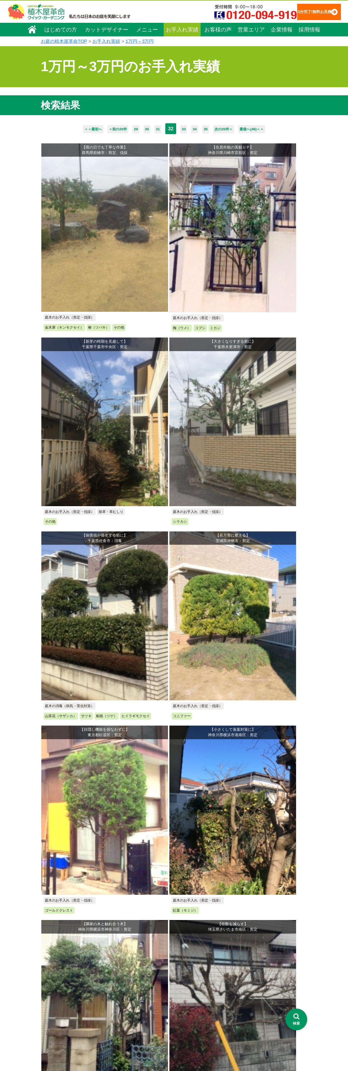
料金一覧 (124, 972)
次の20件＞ (239, 128)
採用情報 (309, 29)
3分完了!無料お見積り (303, 11)
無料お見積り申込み (156, 809)
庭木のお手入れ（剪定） (138, 979)
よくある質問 (193, 987)
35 (214, 128)
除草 (121, 995)
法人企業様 (53, 1000)
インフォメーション (199, 1050)
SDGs (184, 1030)
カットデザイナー (106, 29)
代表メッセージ (57, 978)
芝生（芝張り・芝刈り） (138, 1002)
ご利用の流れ (193, 979)
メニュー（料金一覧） (136, 960)
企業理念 (52, 970)
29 (125, 128)
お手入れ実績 (182, 29)
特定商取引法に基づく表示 (278, 969)
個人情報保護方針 (270, 962)
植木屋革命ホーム (131, 950)
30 (139, 128)
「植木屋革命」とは (199, 972)
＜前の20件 (100, 128)
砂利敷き (124, 1010)
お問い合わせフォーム (275, 983)
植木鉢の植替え (130, 1033)
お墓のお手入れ (130, 1040)
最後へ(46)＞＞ (277, 128)
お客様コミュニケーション (67, 993)
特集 (182, 1040)
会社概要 (52, 962)
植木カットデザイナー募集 (279, 1003)
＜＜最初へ (66, 128)
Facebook (262, 1013)
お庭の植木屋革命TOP (64, 41)
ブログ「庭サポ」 (270, 993)
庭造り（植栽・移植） (136, 1025)
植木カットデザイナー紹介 (206, 1010)
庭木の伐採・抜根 (132, 987)
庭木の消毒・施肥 (132, 1017)
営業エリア (251, 29)
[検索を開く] (296, 1019)
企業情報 (282, 29)
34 (199, 128)
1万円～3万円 (140, 41)
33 (184, 128)
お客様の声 (218, 29)
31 (154, 128)
